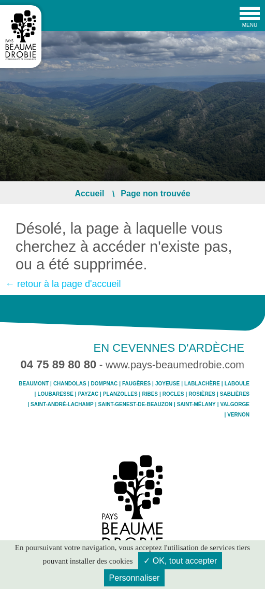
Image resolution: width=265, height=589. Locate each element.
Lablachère (202, 383)
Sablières (234, 394)
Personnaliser (134, 577)
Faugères (136, 383)
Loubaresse (55, 394)
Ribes (150, 394)
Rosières (201, 394)
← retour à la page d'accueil (63, 284)
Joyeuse (167, 383)
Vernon (238, 415)
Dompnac (104, 383)
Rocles (173, 394)
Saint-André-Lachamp (62, 404)
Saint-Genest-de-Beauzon (135, 404)
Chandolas (69, 383)
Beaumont (34, 383)
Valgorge (234, 404)
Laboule (237, 383)
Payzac (88, 394)
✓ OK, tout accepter (180, 560)
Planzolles (120, 394)
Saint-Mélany (196, 404)
